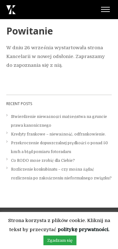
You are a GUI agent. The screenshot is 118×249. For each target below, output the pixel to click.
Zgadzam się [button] (60, 240)
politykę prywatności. (83, 229)
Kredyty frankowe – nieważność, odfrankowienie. (58, 134)
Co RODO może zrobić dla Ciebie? (43, 160)
